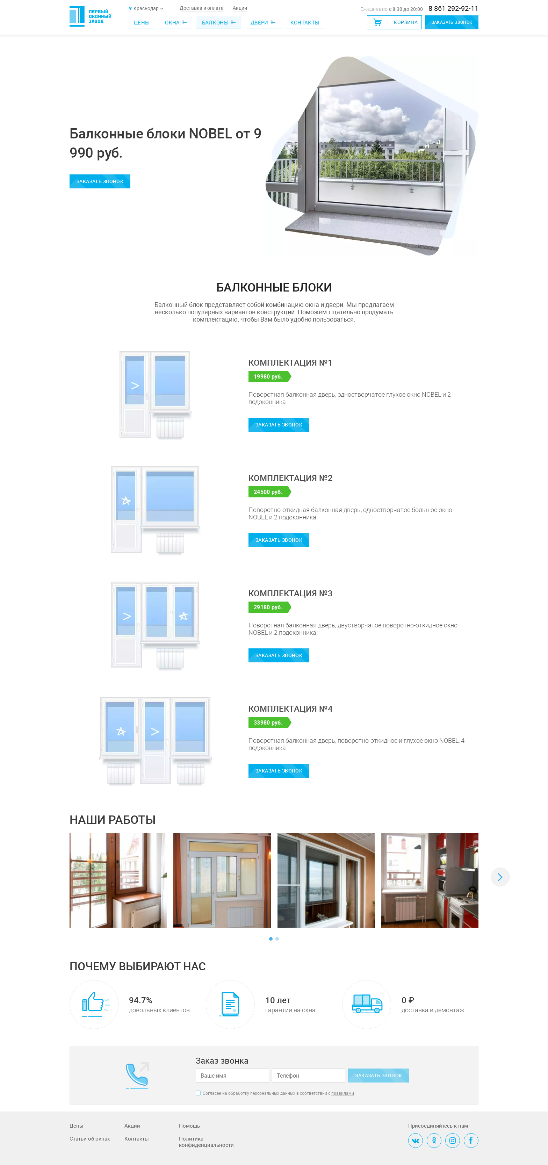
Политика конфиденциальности (206, 1141)
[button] (500, 877)
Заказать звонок (448, 22)
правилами (342, 1093)
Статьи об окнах (90, 1138)
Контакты (305, 22)
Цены (142, 22)
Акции (240, 8)
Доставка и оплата (202, 8)
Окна (174, 22)
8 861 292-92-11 (453, 8)
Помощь (189, 1125)
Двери (262, 22)
